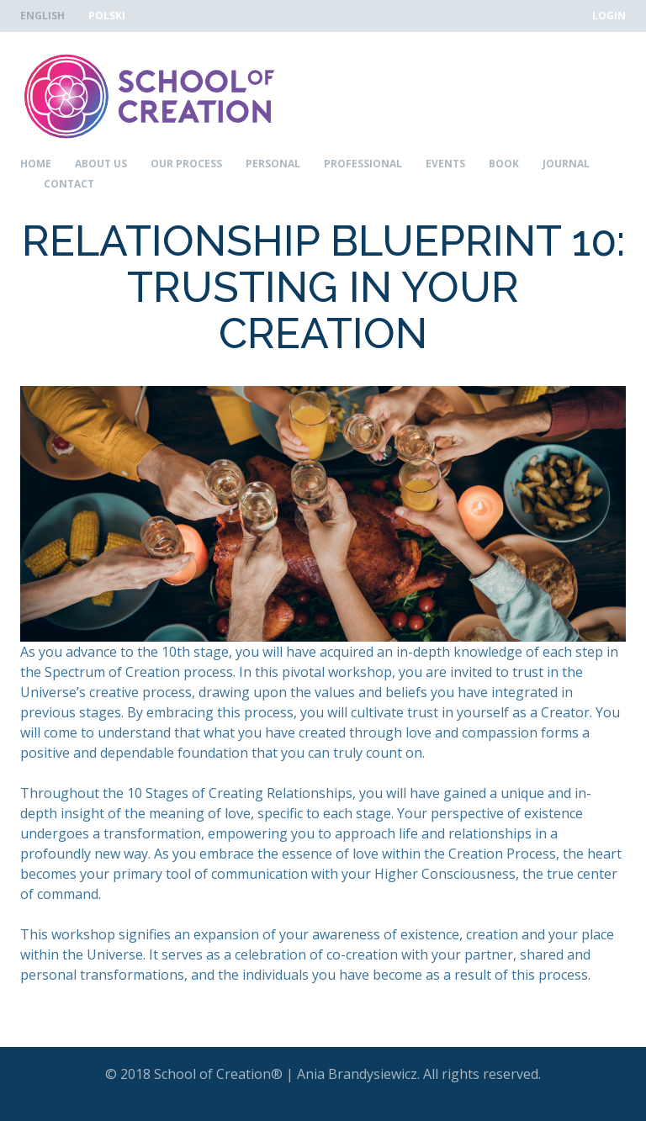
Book (504, 164)
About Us (101, 164)
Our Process (186, 164)
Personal (273, 164)
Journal (566, 164)
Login (609, 16)
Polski (106, 15)
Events (445, 164)
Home (35, 164)
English (42, 15)
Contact (69, 184)
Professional (363, 164)
